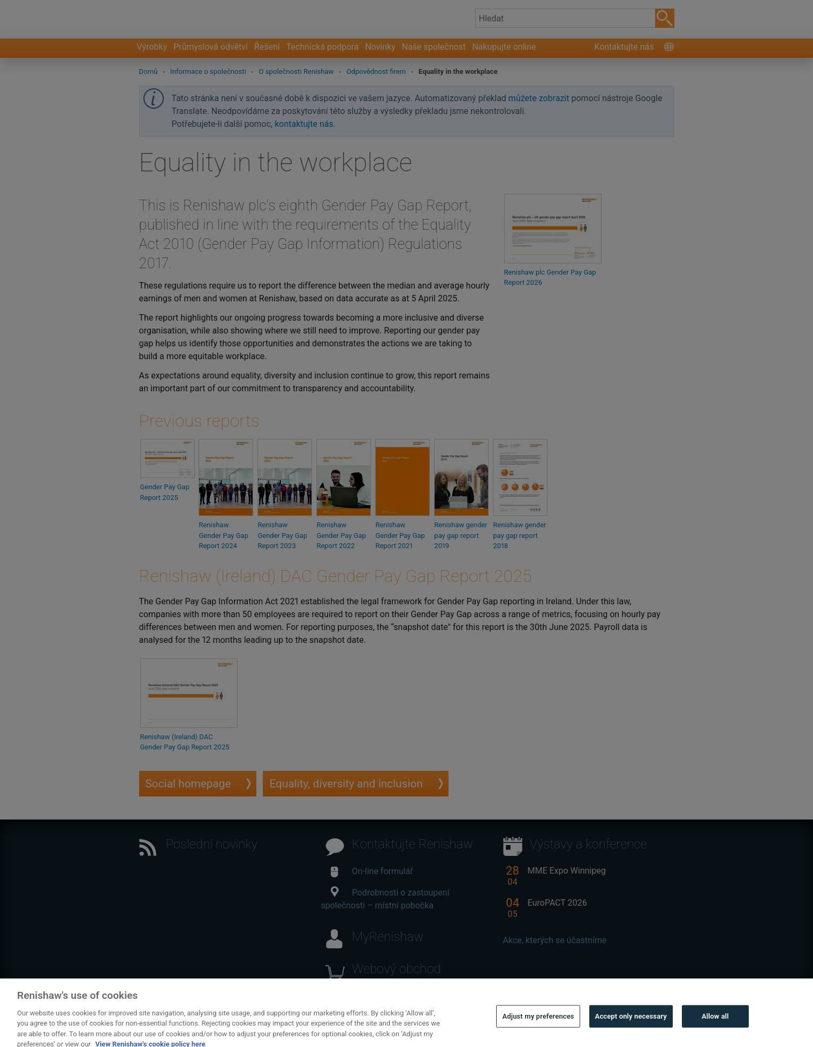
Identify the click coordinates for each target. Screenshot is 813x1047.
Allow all (715, 1024)
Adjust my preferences (538, 1024)
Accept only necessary (631, 1024)
